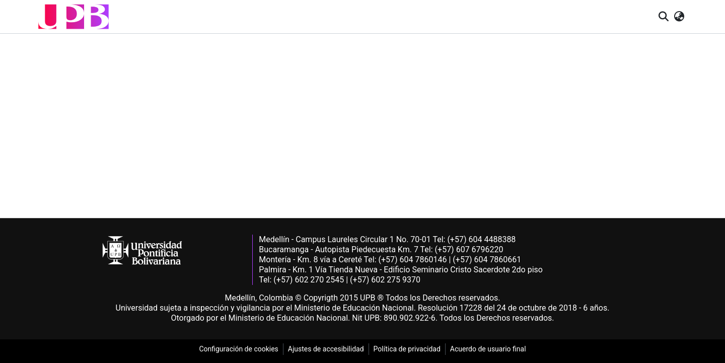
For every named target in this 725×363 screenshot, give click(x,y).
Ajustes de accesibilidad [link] (326, 349)
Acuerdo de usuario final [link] (488, 349)
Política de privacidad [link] (407, 349)
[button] (73, 16)
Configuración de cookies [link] (238, 349)
